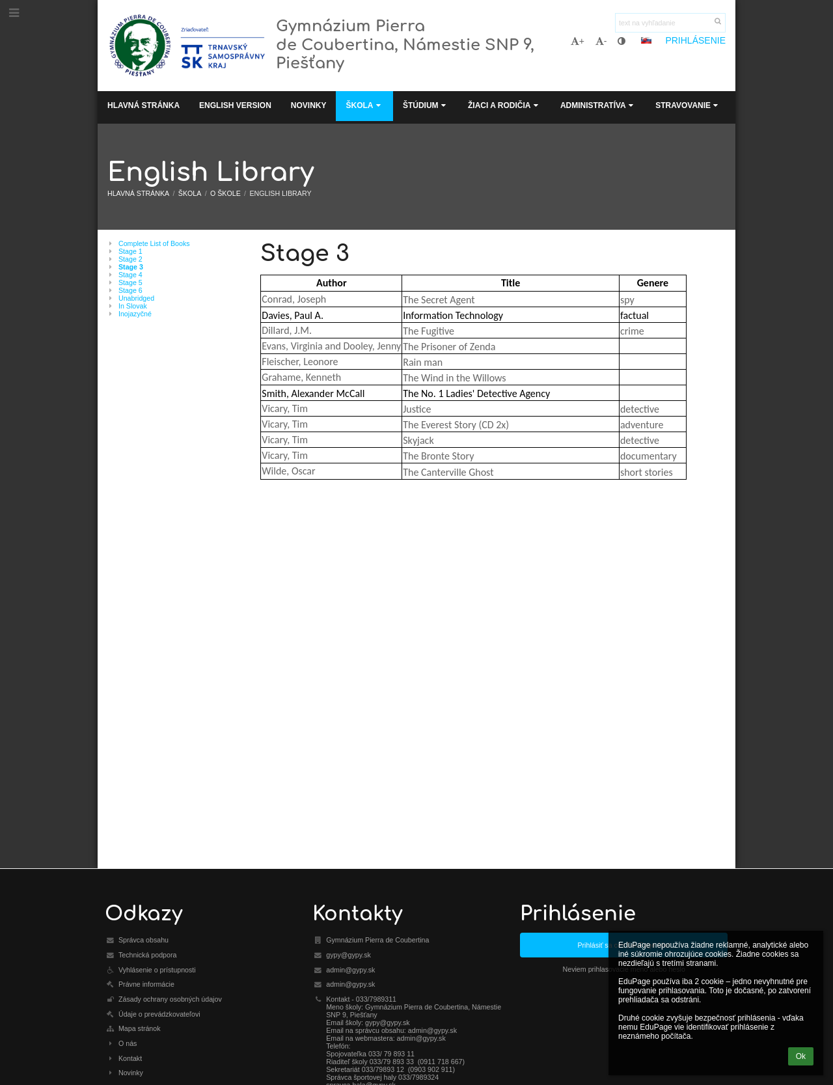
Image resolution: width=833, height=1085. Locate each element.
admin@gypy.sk (350, 970)
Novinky (130, 1073)
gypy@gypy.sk (348, 955)
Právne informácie (146, 984)
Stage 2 (130, 259)
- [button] (601, 41)
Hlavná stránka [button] (143, 105)
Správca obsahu (143, 940)
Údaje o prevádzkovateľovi (159, 1014)
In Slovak (132, 306)
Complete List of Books (154, 243)
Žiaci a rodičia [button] (504, 105)
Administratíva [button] (598, 105)
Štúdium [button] (425, 105)
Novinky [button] (309, 105)
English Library (280, 193)
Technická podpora (147, 955)
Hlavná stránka (138, 193)
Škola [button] (364, 105)
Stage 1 (130, 251)
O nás (127, 1043)
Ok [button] (801, 1056)
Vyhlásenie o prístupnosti (157, 970)
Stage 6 (130, 290)
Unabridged (136, 298)
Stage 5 (130, 282)
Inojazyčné (135, 314)
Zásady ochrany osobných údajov (170, 999)
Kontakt (130, 1058)
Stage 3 (130, 267)
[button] (646, 40)
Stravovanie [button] (687, 105)
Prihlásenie (695, 40)
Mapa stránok (139, 1028)
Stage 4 (130, 275)
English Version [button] (235, 105)
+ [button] (577, 41)
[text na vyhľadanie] (670, 23)
